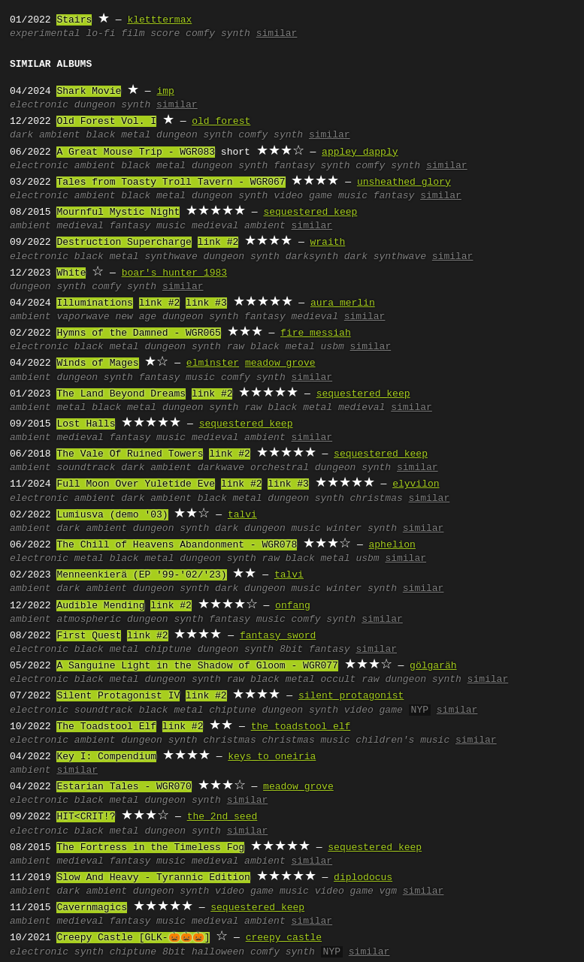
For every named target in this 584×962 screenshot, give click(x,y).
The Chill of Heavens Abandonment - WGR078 (176, 545)
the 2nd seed (222, 817)
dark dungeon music (267, 528)
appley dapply (360, 152)
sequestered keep (310, 212)
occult (338, 679)
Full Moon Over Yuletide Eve (135, 484)
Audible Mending (100, 606)
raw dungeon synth (411, 679)
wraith (327, 242)
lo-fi (100, 34)
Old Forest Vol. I (106, 121)
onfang (292, 606)
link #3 (206, 303)
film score (150, 34)
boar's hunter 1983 (174, 273)
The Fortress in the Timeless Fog (150, 848)
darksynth (312, 257)
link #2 (218, 242)
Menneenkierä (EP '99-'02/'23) (141, 575)
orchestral (279, 468)
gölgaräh (433, 666)
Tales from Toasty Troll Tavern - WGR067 (170, 182)
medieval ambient (239, 226)
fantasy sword (278, 636)
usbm (332, 347)
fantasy (394, 196)
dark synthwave (385, 257)
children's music (402, 740)
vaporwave (82, 317)
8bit (291, 649)
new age (135, 317)
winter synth (361, 528)
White (71, 273)
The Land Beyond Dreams (121, 394)
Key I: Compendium (106, 757)
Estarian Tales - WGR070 (123, 787)
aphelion (391, 545)
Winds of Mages (97, 363)
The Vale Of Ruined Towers (129, 454)
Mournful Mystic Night (118, 212)
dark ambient (45, 135)
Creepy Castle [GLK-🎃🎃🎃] (133, 938)
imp (165, 91)
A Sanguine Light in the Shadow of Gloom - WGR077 (196, 666)
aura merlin (342, 303)
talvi (242, 515)
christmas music (305, 740)
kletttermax (159, 20)
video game (373, 710)
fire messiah (315, 333)
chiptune (167, 649)
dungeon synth (112, 105)
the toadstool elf (301, 727)
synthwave (170, 257)
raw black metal (271, 347)
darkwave (221, 468)
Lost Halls (85, 424)
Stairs (74, 20)
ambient (95, 166)
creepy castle (284, 938)
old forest (221, 121)
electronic (39, 105)
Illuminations (94, 303)
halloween (218, 952)
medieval (79, 226)
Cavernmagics (91, 908)
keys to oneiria (272, 757)
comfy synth (218, 34)
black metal (118, 135)
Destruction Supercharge (123, 242)
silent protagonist (351, 696)
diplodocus (363, 878)
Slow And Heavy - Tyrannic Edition (153, 878)
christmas (376, 498)
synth (89, 952)
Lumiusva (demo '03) (112, 515)
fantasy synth (311, 166)
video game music (321, 196)
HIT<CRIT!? (85, 817)
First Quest (88, 636)
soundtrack (85, 468)
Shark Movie (88, 91)
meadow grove (280, 363)
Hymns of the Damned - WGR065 (138, 333)
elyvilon (415, 484)
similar (277, 34)
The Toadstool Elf (106, 727)
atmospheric (88, 619)
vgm (388, 891)
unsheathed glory (404, 182)
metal (71, 408)
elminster (212, 363)
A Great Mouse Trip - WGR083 (135, 152)
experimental (45, 34)
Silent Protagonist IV (118, 696)
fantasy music (148, 226)
